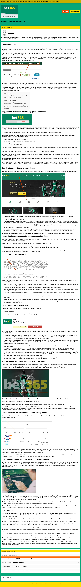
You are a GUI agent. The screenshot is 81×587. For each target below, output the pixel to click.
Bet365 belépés (23, 1)
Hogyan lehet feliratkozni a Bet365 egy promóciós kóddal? (15, 95)
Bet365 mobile (15, 1)
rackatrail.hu (59, 583)
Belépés (65, 11)
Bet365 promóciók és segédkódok (11, 102)
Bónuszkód (30, 1)
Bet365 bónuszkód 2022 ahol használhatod (12, 97)
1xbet (50, 1)
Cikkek (57, 1)
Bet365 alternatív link (6, 1)
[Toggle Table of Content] (26, 94)
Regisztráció (75, 11)
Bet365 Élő (45, 1)
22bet (53, 1)
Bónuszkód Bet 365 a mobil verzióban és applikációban (15, 103)
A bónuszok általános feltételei (10, 100)
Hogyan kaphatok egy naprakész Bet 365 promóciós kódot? (16, 98)
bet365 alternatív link (37, 583)
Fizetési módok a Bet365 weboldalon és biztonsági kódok (15, 105)
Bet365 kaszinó (38, 1)
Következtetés (6, 108)
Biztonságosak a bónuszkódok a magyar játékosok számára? (16, 106)
